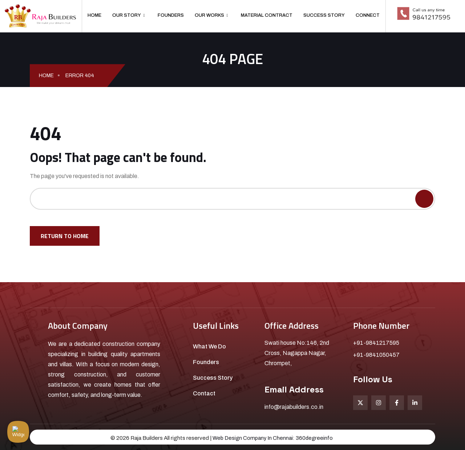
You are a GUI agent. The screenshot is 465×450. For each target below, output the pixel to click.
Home (94, 15)
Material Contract (266, 15)
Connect (368, 15)
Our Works (211, 15)
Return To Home (65, 236)
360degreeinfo (315, 438)
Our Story (128, 15)
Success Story (324, 15)
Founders (171, 15)
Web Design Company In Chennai (252, 438)
